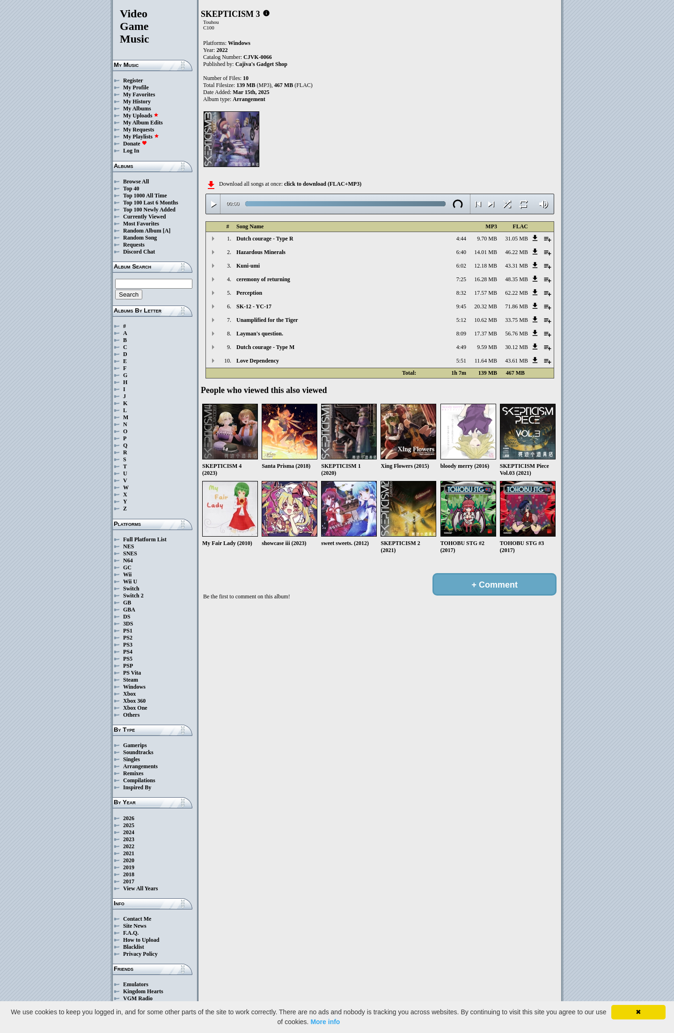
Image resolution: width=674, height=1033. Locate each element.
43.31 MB (516, 265)
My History (137, 101)
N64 (128, 560)
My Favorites (139, 94)
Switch (131, 588)
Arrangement (249, 99)
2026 (128, 818)
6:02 (461, 265)
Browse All (136, 181)
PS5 (127, 658)
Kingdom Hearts (143, 991)
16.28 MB (485, 279)
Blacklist (133, 947)
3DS (128, 623)
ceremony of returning (263, 279)
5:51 (461, 360)
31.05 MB (516, 238)
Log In (131, 150)
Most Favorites (141, 223)
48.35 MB (516, 279)
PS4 (127, 651)
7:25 (461, 279)
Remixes (133, 773)
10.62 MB (485, 320)
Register (133, 80)
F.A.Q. (131, 933)
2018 (128, 874)
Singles (131, 759)
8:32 (461, 293)
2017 (128, 881)
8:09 (461, 333)
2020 (128, 860)
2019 (128, 867)
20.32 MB (485, 306)
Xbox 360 (134, 701)
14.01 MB (485, 252)
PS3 (127, 644)
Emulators (135, 984)
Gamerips (135, 745)
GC (127, 567)
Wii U (130, 581)
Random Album (142, 230)
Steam (130, 680)
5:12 (461, 320)
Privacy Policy (140, 954)
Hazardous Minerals (261, 252)
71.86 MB (516, 306)
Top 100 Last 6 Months (150, 202)
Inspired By (137, 787)
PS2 (127, 637)
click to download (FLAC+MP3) (322, 184)
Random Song (140, 237)
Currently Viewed (144, 216)
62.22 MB (516, 293)
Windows (134, 687)
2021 (128, 853)
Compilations (139, 780)
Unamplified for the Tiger (267, 320)
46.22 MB (516, 252)
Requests (134, 244)
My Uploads (141, 115)
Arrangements (140, 766)
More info (325, 1022)
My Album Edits (143, 122)
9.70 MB (487, 238)
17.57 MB (485, 293)
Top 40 (131, 188)
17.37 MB (485, 333)
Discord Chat (139, 251)
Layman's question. (259, 333)
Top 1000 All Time (145, 195)
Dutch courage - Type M (265, 347)
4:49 (461, 347)
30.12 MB (516, 347)
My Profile (136, 87)
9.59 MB (487, 347)
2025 (128, 825)
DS (126, 616)
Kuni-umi (248, 265)
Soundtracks (138, 752)
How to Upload (141, 940)
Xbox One (135, 708)
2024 (128, 832)
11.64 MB (486, 360)
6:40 (461, 252)
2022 (128, 846)
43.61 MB (516, 360)
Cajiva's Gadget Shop (261, 64)
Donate (135, 143)
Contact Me (137, 919)
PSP (128, 665)
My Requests (138, 129)
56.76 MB (516, 333)
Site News (135, 926)
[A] (167, 230)
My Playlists (141, 136)
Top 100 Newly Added (149, 209)
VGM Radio (138, 998)
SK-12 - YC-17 (253, 306)
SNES (130, 553)
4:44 (461, 238)
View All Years (140, 888)
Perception (249, 293)
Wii (127, 574)
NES (128, 546)
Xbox (129, 694)
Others (131, 715)
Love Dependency (257, 360)
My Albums (137, 108)
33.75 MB (516, 320)
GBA (129, 609)
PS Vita (132, 672)
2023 (128, 839)
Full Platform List (145, 539)
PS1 (127, 630)
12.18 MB (485, 265)
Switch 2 (133, 595)
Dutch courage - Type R (264, 238)
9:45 (461, 306)
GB (127, 602)
